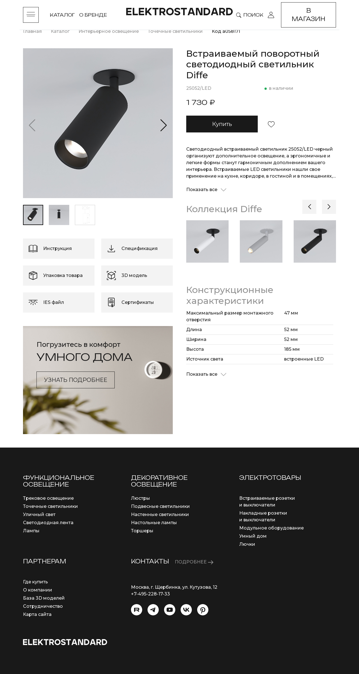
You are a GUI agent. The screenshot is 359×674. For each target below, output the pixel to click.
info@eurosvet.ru (150, 600)
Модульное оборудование (271, 528)
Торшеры (142, 530)
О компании (37, 590)
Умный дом (253, 536)
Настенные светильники (160, 514)
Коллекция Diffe (224, 208)
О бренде (93, 15)
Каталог (62, 15)
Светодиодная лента (48, 522)
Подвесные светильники (160, 506)
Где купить (35, 581)
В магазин (308, 14)
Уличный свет (39, 514)
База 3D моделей (44, 598)
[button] (163, 125)
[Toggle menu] (31, 15)
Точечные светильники (50, 506)
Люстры (140, 498)
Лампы (31, 530)
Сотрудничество (43, 606)
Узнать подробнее (75, 380)
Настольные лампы (154, 522)
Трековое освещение (48, 498)
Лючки (247, 544)
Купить (222, 124)
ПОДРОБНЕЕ (194, 562)
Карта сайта (37, 614)
